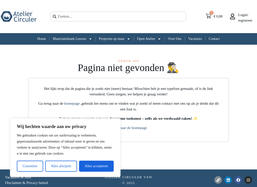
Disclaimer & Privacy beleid (26, 183)
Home (41, 39)
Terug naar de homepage (128, 128)
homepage (72, 103)
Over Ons (174, 39)
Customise (30, 166)
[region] (65, 147)
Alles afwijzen (61, 166)
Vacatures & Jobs (18, 177)
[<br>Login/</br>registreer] (232, 16)
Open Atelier (149, 39)
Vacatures (195, 39)
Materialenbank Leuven (72, 39)
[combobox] (118, 16)
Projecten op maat (114, 39)
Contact (214, 39)
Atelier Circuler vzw (129, 177)
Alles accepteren (96, 166)
